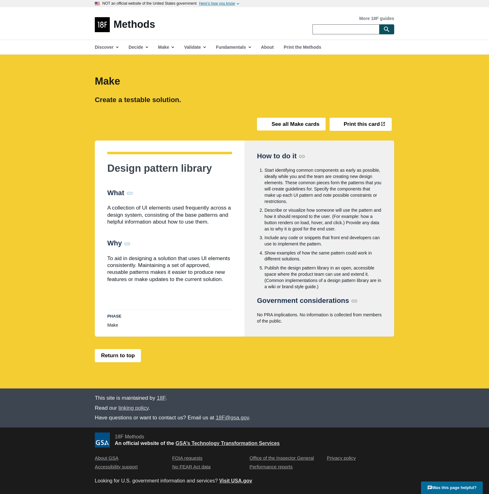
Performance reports (271, 466)
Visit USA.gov (235, 480)
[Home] (199, 24)
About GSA (107, 458)
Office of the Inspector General (281, 458)
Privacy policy (341, 458)
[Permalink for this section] (129, 193)
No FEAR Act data (191, 466)
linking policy (134, 408)
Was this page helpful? (452, 487)
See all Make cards (294, 124)
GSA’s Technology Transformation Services (228, 443)
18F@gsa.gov (232, 417)
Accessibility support (116, 466)
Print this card (361, 124)
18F (161, 398)
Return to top (118, 355)
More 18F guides (376, 18)
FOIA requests (187, 458)
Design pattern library (159, 168)
